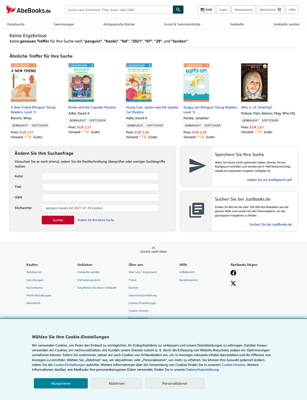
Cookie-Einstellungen (69, 365)
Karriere (133, 287)
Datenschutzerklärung (143, 295)
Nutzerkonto (244, 10)
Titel (18, 187)
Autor (19, 176)
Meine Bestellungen (38, 295)
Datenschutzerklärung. (202, 369)
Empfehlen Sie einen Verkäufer (97, 287)
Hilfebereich (187, 272)
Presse (132, 280)
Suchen (58, 220)
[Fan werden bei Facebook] (233, 273)
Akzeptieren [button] (61, 383)
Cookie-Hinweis (138, 310)
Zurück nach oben (153, 251)
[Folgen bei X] (233, 283)
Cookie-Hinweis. (234, 365)
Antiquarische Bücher (119, 24)
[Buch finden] (178, 10)
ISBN (18, 197)
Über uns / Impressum (143, 272)
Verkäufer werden (286, 24)
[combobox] (119, 10)
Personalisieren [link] (174, 383)
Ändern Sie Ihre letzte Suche (96, 220)
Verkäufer (237, 24)
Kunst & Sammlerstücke (182, 24)
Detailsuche (15, 24)
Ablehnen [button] (116, 383)
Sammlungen (64, 24)
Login (223, 10)
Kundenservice (188, 280)
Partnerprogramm (88, 280)
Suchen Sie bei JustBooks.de (270, 224)
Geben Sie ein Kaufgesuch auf (269, 180)
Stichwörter (23, 208)
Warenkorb (33, 303)
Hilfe (292, 10)
